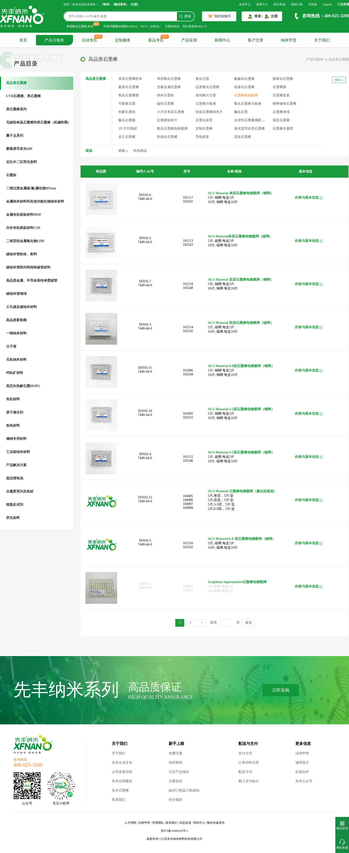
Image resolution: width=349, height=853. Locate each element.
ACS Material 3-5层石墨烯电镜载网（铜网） (241, 409)
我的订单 (297, 4)
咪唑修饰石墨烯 (285, 103)
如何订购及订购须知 (184, 790)
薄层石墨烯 (281, 120)
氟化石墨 (241, 112)
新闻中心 (222, 40)
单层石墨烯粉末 (130, 79)
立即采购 (280, 690)
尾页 (248, 623)
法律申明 (302, 753)
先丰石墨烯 (120, 790)
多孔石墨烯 (126, 137)
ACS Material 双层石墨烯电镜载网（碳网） (241, 323)
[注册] (134, 4)
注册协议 (175, 781)
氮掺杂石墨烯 (244, 79)
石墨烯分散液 (205, 103)
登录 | (258, 16)
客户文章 (255, 40)
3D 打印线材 (127, 128)
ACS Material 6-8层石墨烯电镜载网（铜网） (241, 366)
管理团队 (158, 822)
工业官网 (343, 4)
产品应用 (189, 40)
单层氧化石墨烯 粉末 (79, 26)
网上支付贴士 (248, 781)
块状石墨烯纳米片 (209, 112)
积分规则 (175, 800)
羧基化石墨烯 (283, 79)
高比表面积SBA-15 (195, 26)
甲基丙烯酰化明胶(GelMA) (120, 26)
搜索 (187, 16)
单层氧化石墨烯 (169, 79)
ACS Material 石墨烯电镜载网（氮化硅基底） (242, 491)
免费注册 (175, 753)
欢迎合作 (302, 772)
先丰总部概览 (122, 781)
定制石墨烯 (204, 128)
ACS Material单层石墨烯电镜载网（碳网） (240, 236)
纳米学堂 (289, 40)
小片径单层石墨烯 (170, 112)
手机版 (312, 4)
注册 (274, 16)
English (327, 4)
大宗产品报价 (179, 772)
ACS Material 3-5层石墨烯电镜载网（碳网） (241, 452)
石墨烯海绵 (281, 112)
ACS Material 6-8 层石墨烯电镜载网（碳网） (242, 539)
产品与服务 (54, 40)
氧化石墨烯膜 (128, 95)
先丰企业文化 (122, 762)
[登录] (106, 4)
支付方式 (245, 753)
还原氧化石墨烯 (207, 87)
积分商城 (279, 4)
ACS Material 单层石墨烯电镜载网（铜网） (241, 193)
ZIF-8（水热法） (151, 26)
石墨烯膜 (279, 87)
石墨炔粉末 (172, 26)
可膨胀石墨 (126, 103)
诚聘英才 (302, 762)
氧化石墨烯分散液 (247, 103)
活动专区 (89, 40)
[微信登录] (120, 4)
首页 (23, 40)
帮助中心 (199, 822)
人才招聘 (130, 822)
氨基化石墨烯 (128, 87)
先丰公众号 (303, 781)
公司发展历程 (122, 772)
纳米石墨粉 (165, 95)
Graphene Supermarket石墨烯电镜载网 (237, 582)
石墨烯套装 (281, 95)
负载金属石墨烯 (169, 87)
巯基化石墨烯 (244, 87)
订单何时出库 (248, 762)
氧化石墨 (202, 79)
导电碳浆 (202, 137)
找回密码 (175, 762)
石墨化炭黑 (204, 120)
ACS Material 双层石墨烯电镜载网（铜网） (241, 279)
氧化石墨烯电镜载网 (172, 128)
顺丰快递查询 (216, 822)
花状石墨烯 (242, 137)
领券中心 (262, 4)
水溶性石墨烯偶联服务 (251, 120)
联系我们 (118, 800)
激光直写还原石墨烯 (249, 128)
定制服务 (123, 40)
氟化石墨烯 (126, 120)
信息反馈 (185, 822)
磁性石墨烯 (165, 103)
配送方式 (245, 772)
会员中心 (245, 4)
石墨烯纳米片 (167, 120)
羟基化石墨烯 (167, 137)
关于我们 (322, 40)
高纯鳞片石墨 (205, 95)
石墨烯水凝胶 (283, 128)
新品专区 (156, 40)
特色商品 (140, 151)
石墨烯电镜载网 (246, 95)
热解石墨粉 (126, 112)
